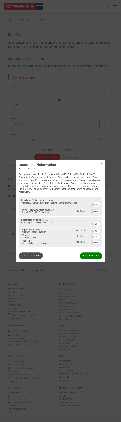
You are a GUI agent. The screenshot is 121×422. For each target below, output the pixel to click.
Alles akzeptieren (91, 255)
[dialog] (60, 211)
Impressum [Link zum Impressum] (24, 169)
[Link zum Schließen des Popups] (101, 164)
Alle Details (80, 210)
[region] (60, 222)
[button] (92, 204)
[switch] (95, 204)
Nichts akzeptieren (31, 255)
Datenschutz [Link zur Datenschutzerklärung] (36, 169)
